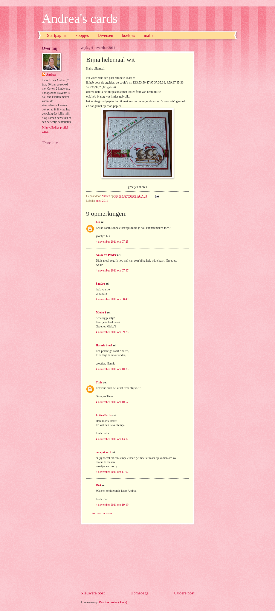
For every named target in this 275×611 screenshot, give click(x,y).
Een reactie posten (102, 513)
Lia (98, 222)
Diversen (105, 35)
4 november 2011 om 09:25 (112, 332)
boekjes (128, 35)
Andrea (51, 74)
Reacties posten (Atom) (113, 602)
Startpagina (57, 35)
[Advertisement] (137, 557)
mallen (150, 35)
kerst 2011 (102, 200)
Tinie (99, 382)
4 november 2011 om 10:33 (112, 369)
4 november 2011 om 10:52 (112, 402)
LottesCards (104, 415)
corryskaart (103, 452)
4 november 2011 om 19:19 (112, 504)
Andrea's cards (80, 18)
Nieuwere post (93, 593)
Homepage (139, 593)
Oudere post (184, 593)
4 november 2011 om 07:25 (112, 241)
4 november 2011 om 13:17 (112, 439)
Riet (98, 485)
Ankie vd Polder (106, 255)
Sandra (100, 283)
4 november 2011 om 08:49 (112, 299)
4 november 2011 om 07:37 (112, 270)
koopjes (82, 35)
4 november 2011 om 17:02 (112, 471)
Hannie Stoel (104, 345)
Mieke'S (101, 312)
